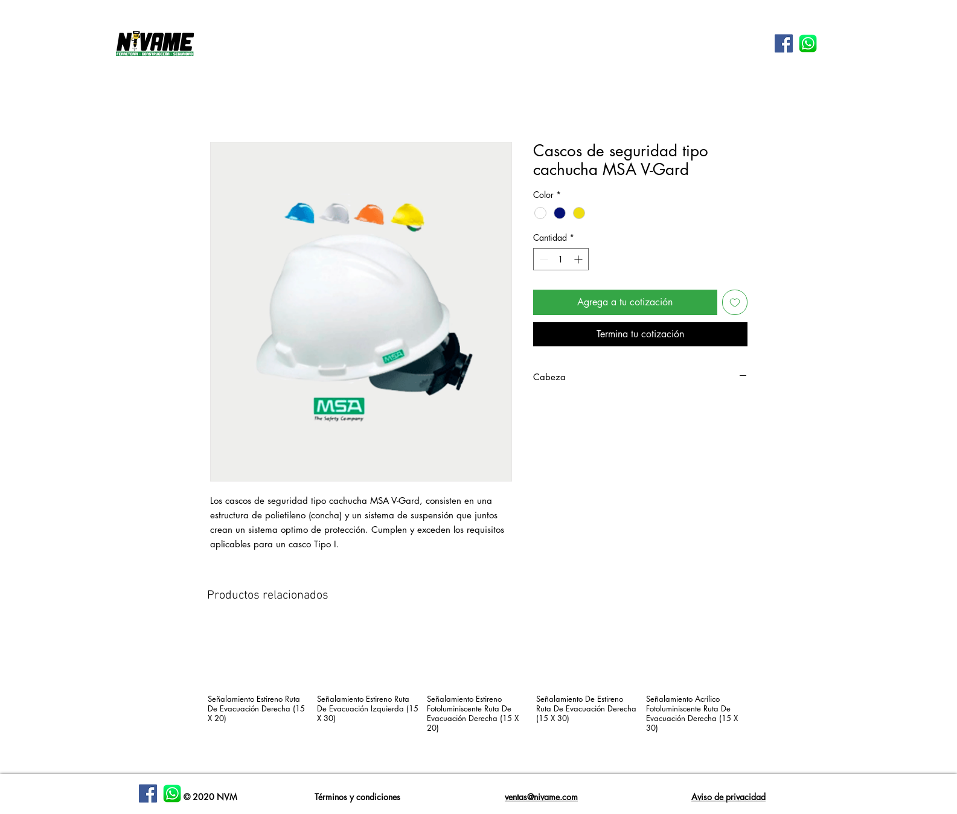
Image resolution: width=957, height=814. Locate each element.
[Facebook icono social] (784, 43)
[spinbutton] (561, 259)
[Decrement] (542, 259)
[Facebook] (148, 793)
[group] (479, 695)
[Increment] (579, 259)
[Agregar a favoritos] (734, 302)
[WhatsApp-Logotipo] (808, 43)
